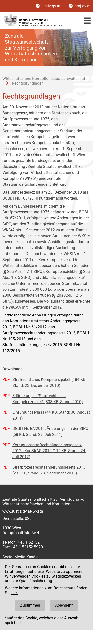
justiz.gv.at (48, 6)
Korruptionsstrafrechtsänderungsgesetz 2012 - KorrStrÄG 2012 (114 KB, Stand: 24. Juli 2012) (49, 451)
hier (14, 592)
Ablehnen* (64, 605)
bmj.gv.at (80, 6)
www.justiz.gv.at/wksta (22, 511)
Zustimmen (30, 605)
